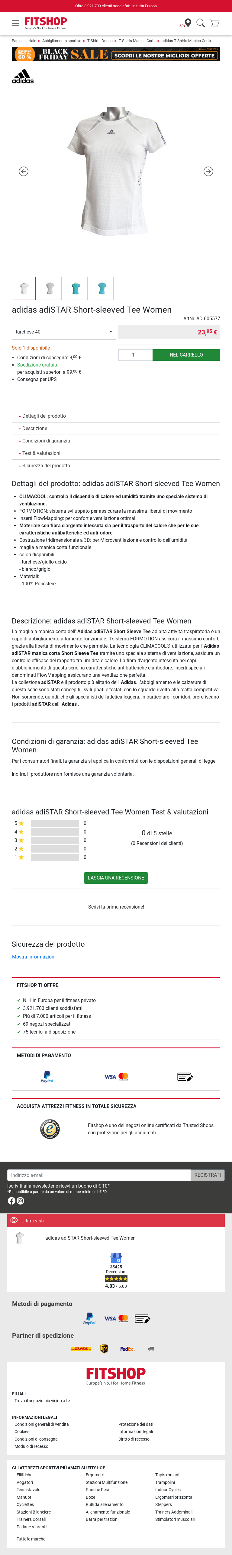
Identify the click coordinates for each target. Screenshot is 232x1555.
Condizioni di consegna (36, 1439)
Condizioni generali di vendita (41, 1424)
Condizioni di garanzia (46, 441)
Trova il (42, 1400)
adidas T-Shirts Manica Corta (186, 40)
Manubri (24, 1497)
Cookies (21, 1431)
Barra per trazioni (102, 1519)
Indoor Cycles (168, 1489)
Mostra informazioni (34, 957)
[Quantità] (135, 355)
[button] (23, 171)
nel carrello (186, 355)
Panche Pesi (97, 1489)
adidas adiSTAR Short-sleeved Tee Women (90, 1238)
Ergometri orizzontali (174, 1497)
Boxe (90, 1497)
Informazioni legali (135, 1431)
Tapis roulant (167, 1475)
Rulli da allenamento (105, 1504)
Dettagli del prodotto (44, 416)
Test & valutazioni (41, 453)
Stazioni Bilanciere (34, 1512)
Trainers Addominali (173, 1512)
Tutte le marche (31, 1539)
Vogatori (25, 1482)
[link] (47, 1076)
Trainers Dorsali (31, 1519)
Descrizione (34, 428)
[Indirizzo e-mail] (99, 1175)
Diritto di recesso (134, 1439)
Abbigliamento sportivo (61, 40)
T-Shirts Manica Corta (137, 40)
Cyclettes (25, 1504)
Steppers (163, 1504)
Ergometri (95, 1475)
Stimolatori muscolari (175, 1519)
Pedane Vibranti (32, 1527)
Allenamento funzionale (108, 1512)
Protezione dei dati (135, 1424)
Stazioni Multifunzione (106, 1482)
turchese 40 (28, 332)
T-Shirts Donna (100, 40)
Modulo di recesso (31, 1446)
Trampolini (165, 1482)
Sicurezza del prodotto (46, 465)
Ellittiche (24, 1475)
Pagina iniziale (24, 40)
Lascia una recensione (116, 878)
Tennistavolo (28, 1489)
